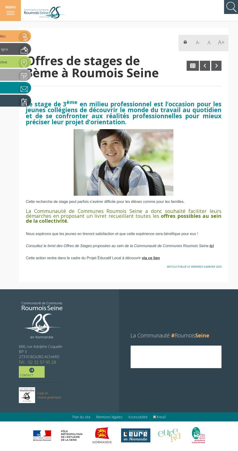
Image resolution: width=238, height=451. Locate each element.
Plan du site (81, 417)
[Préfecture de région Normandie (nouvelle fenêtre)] (42, 436)
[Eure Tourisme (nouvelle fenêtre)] (169, 436)
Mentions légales (109, 417)
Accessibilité (138, 417)
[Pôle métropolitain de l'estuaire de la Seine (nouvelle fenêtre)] (72, 436)
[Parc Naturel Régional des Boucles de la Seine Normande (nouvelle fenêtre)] (197, 436)
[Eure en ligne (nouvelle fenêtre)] (135, 436)
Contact (31, 372)
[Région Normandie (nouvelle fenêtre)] (102, 436)
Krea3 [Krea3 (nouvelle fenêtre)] (159, 417)
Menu (10, 7)
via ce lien (151, 258)
